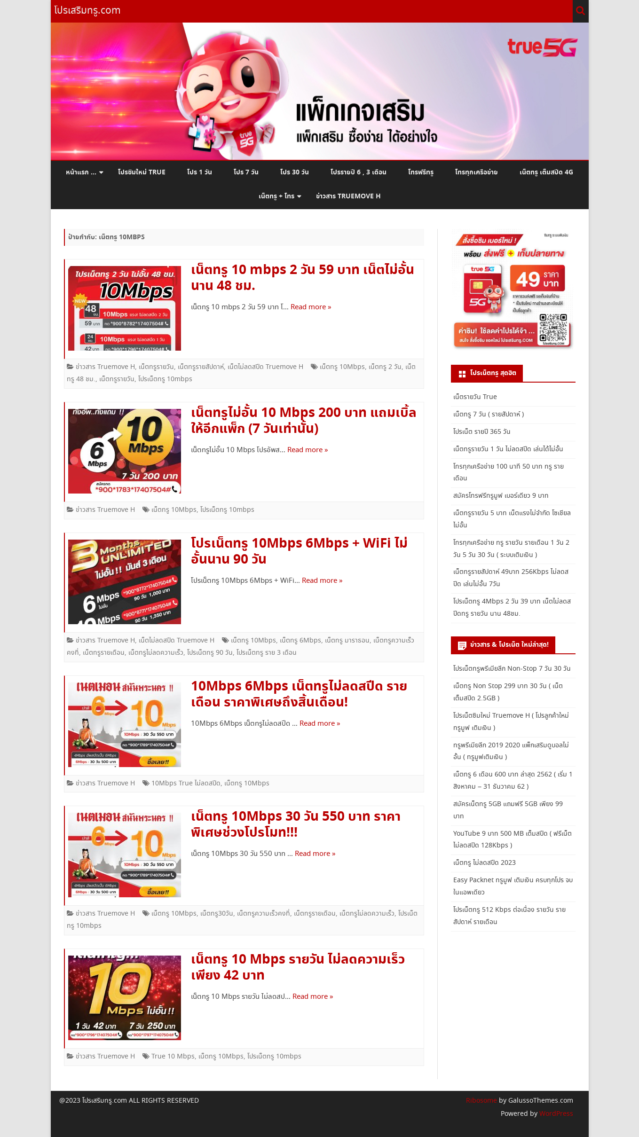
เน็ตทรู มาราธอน (347, 640)
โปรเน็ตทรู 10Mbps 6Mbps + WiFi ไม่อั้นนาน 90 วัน (299, 552)
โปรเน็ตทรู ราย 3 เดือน (267, 653)
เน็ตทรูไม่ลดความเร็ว (155, 653)
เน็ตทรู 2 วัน (385, 367)
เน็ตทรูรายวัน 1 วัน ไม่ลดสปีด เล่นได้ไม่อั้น (508, 449)
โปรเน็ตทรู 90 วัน (210, 653)
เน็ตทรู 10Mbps (342, 367)
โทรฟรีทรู (421, 172)
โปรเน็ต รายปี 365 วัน (482, 432)
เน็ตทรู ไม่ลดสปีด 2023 (484, 863)
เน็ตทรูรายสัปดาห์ (201, 367)
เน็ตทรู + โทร (276, 196)
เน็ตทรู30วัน (216, 913)
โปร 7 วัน (246, 172)
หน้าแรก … (81, 172)
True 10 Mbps (173, 1056)
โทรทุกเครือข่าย (476, 172)
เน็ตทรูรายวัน (156, 367)
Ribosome (481, 1101)
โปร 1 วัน (199, 172)
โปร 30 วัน (294, 172)
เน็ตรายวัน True (475, 397)
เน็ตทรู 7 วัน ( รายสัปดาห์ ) (488, 414)
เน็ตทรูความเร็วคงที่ (263, 913)
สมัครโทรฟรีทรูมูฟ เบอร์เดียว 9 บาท (501, 496)
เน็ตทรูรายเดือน (104, 653)
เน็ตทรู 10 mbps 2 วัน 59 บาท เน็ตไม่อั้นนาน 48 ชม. (302, 278)
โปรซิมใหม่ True (142, 172)
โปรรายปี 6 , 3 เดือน (359, 172)
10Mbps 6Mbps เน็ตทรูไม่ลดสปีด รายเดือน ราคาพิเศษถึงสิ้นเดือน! (299, 695)
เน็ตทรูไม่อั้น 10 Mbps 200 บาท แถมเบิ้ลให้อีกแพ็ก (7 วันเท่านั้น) (304, 421)
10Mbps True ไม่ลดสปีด (186, 783)
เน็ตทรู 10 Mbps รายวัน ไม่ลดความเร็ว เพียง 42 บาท (298, 968)
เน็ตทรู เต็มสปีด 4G (546, 172)
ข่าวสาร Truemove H (348, 196)
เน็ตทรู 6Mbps (300, 640)
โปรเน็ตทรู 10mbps (165, 379)
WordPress (555, 1114)
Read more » (311, 307)
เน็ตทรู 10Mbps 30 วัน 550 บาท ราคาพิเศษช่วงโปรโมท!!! (296, 825)
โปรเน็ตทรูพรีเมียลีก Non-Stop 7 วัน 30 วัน (512, 669)
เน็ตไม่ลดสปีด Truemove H (265, 367)
